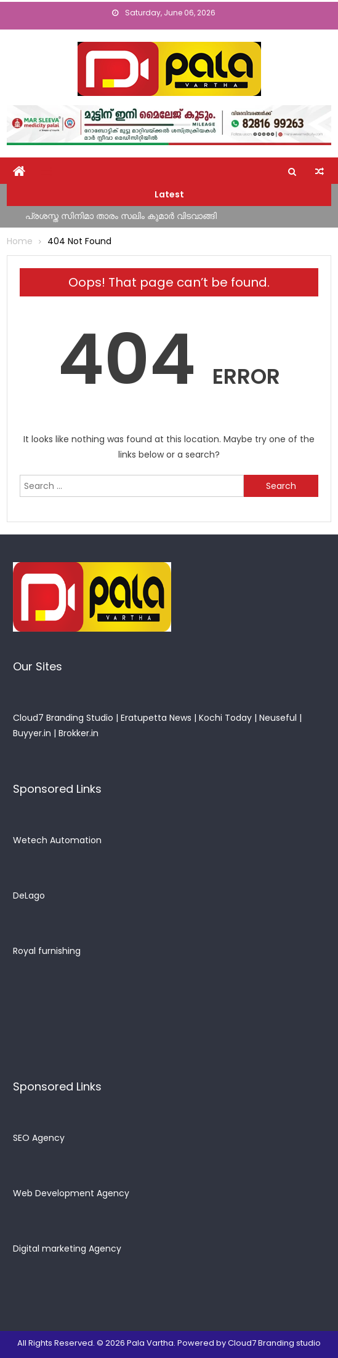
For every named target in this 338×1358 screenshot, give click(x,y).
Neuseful (278, 718)
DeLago (29, 895)
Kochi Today (225, 718)
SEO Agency (39, 1138)
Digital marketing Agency (67, 1248)
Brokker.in (78, 733)
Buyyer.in (32, 733)
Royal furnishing (47, 951)
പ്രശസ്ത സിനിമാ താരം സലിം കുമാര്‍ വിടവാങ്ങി (121, 216)
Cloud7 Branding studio (274, 1343)
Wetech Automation (57, 840)
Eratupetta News (156, 718)
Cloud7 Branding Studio (63, 718)
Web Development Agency (71, 1193)
